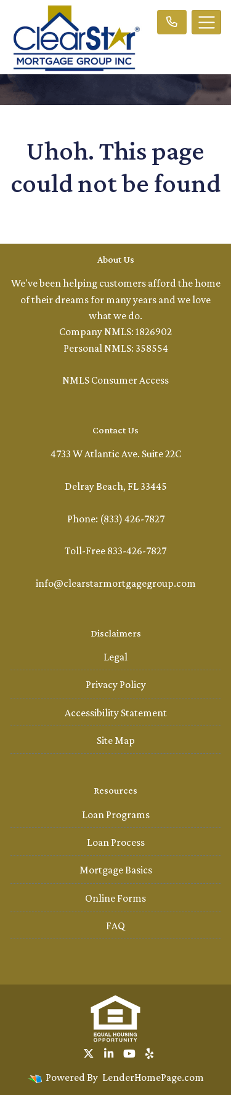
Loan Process (116, 842)
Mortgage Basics (115, 870)
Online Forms (115, 898)
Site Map (116, 740)
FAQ (115, 925)
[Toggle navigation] (206, 22)
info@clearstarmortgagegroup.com (116, 583)
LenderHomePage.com (153, 1077)
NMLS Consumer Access (115, 380)
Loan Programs (116, 814)
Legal (115, 657)
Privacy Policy (116, 684)
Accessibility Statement (116, 712)
